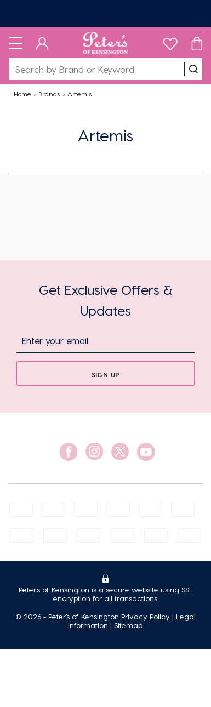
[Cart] (196, 42)
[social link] (68, 452)
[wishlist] (170, 41)
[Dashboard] (42, 42)
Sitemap (128, 625)
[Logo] (105, 43)
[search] (193, 69)
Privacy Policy (145, 616)
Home (22, 94)
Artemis (79, 94)
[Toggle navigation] (15, 42)
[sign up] (105, 373)
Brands (49, 94)
